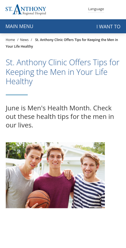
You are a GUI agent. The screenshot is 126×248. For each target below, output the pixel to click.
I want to (108, 26)
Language (96, 8)
